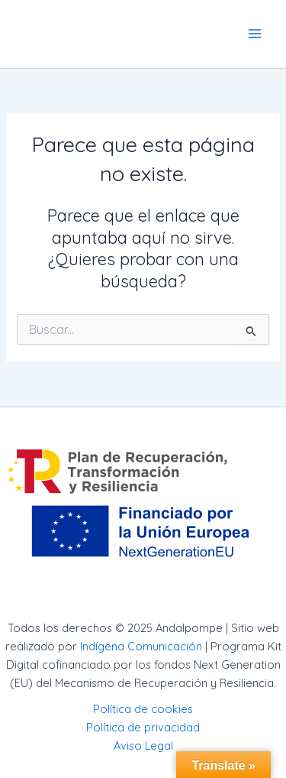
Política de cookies (143, 709)
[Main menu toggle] (255, 34)
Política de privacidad (143, 727)
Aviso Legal (143, 745)
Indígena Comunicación (141, 646)
